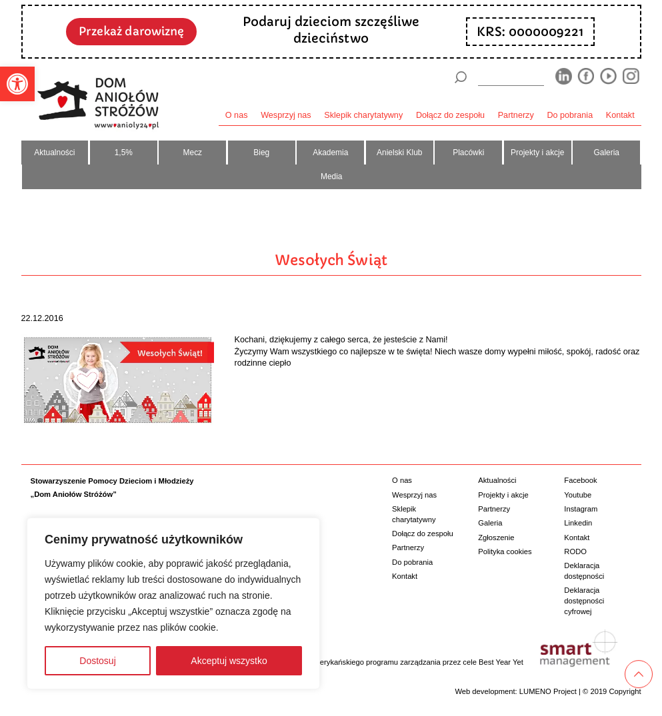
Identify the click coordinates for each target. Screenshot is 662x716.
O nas (236, 115)
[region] (173, 603)
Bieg (261, 152)
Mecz (193, 152)
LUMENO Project (548, 691)
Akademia (330, 152)
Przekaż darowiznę (131, 31)
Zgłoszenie (496, 537)
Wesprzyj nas (286, 115)
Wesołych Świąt (331, 260)
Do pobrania (570, 115)
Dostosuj (97, 660)
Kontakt (620, 115)
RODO (575, 551)
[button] (17, 84)
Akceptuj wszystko (229, 660)
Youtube (577, 495)
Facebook (580, 480)
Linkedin (578, 523)
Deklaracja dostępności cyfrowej (584, 600)
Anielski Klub (399, 152)
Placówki (468, 152)
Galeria (606, 152)
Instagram (580, 509)
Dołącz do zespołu (450, 115)
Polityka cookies (504, 551)
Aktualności (54, 152)
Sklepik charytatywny (363, 115)
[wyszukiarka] (510, 77)
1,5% (124, 152)
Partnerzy (516, 115)
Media (332, 176)
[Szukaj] (460, 77)
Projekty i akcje (537, 152)
